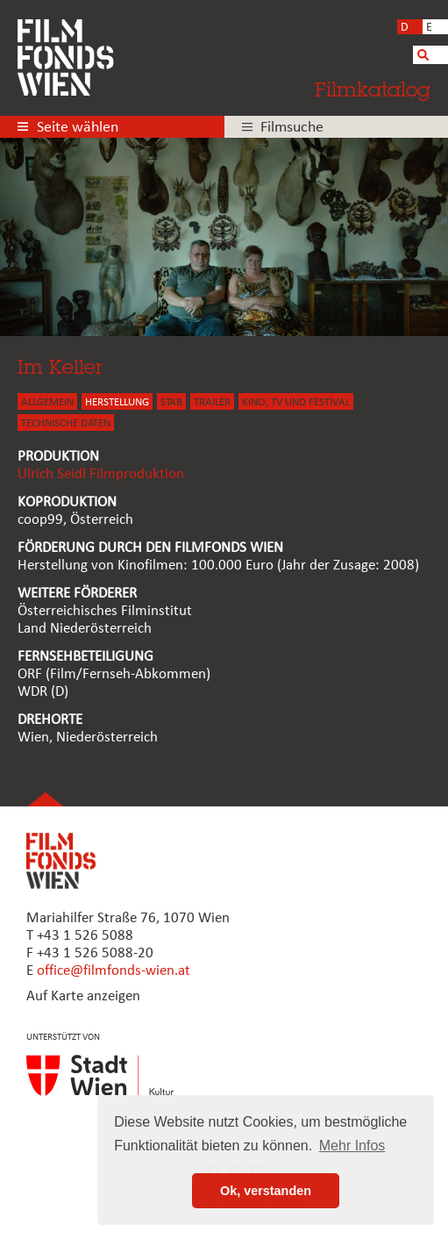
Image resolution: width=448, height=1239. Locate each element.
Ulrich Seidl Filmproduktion (101, 474)
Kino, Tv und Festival (296, 402)
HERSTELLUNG (117, 402)
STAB (171, 402)
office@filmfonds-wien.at (113, 970)
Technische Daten (65, 423)
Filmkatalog (372, 89)
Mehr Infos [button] (352, 1145)
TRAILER (212, 402)
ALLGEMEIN (47, 402)
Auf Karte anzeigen (83, 996)
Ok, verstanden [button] (265, 1191)
